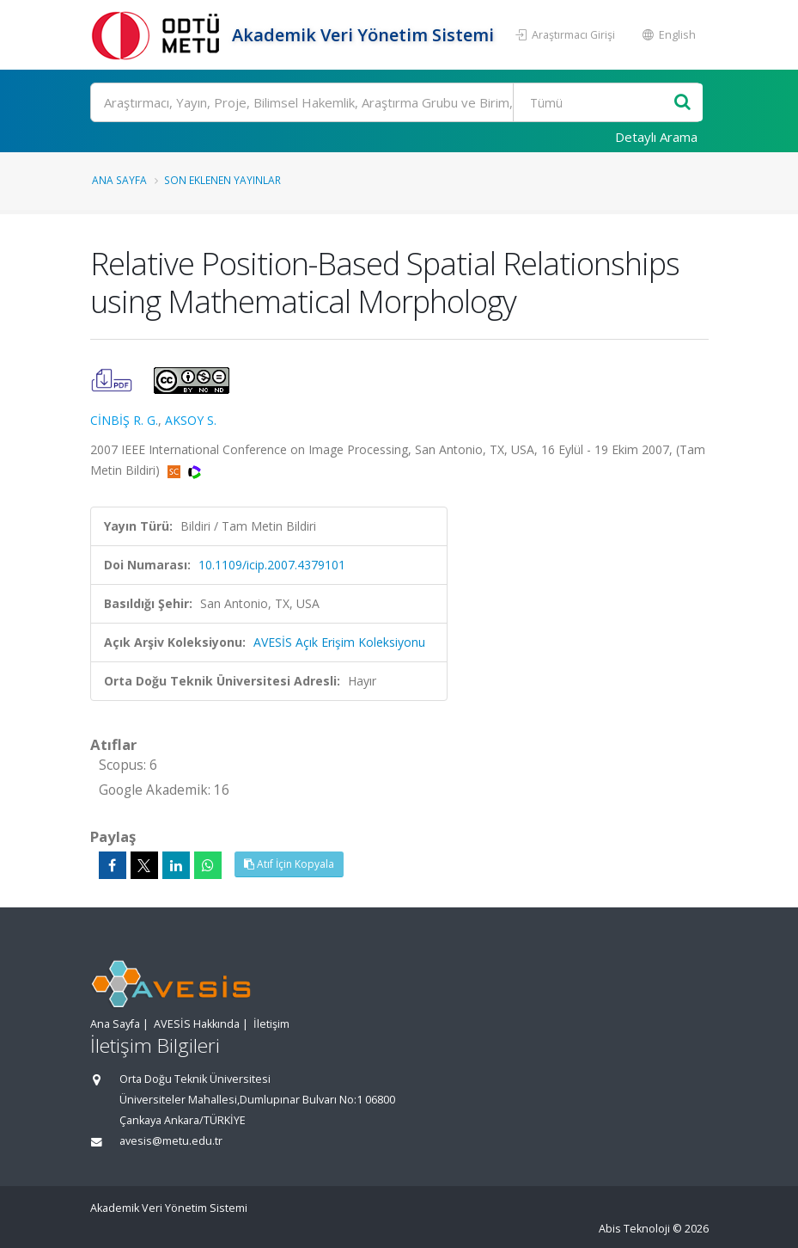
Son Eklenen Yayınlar (222, 180)
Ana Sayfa (119, 180)
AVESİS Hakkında (197, 1024)
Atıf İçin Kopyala (289, 864)
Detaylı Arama (656, 136)
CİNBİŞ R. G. (124, 420)
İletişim (271, 1024)
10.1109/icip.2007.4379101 (271, 564)
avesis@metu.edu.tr (170, 1141)
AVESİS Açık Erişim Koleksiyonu (339, 642)
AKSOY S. (190, 420)
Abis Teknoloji (634, 1228)
